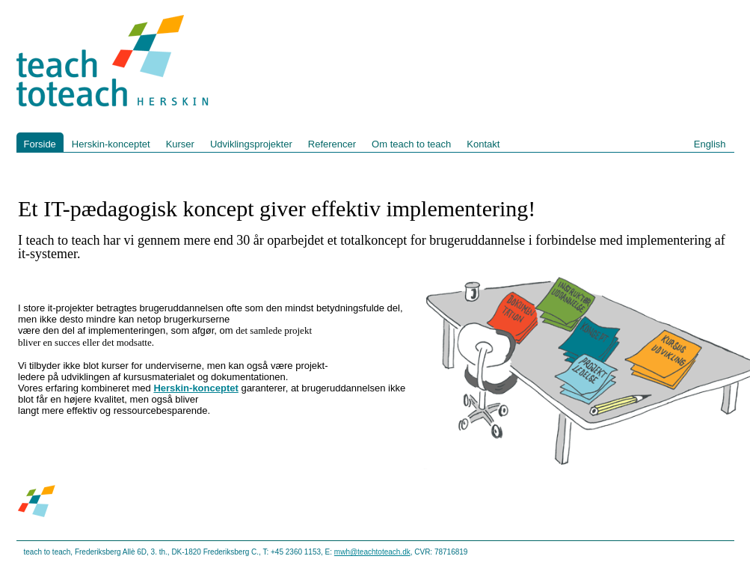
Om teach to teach (411, 144)
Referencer (332, 144)
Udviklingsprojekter (251, 144)
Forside (40, 144)
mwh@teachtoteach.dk (372, 552)
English (710, 144)
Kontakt (483, 144)
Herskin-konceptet (111, 144)
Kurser (180, 144)
